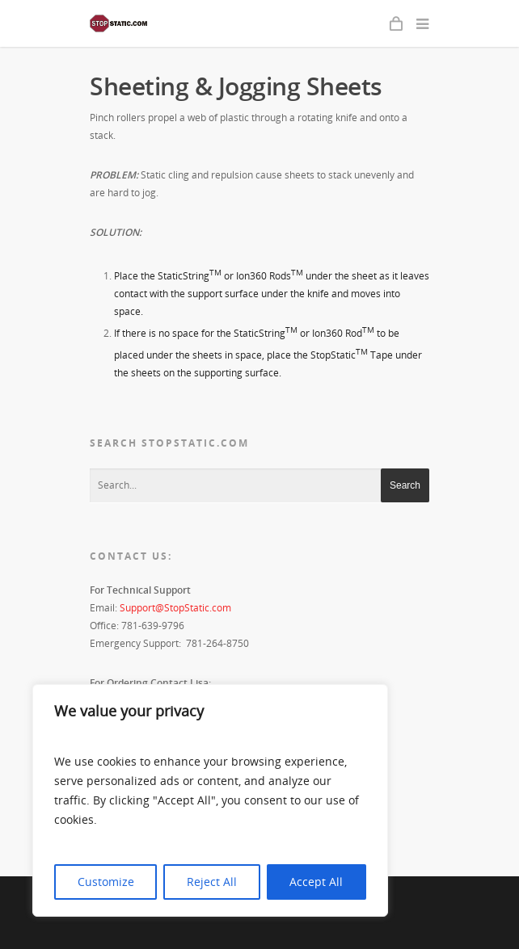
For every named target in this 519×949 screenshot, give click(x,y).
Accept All (316, 881)
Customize (106, 881)
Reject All (212, 881)
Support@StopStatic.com (175, 608)
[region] (210, 800)
